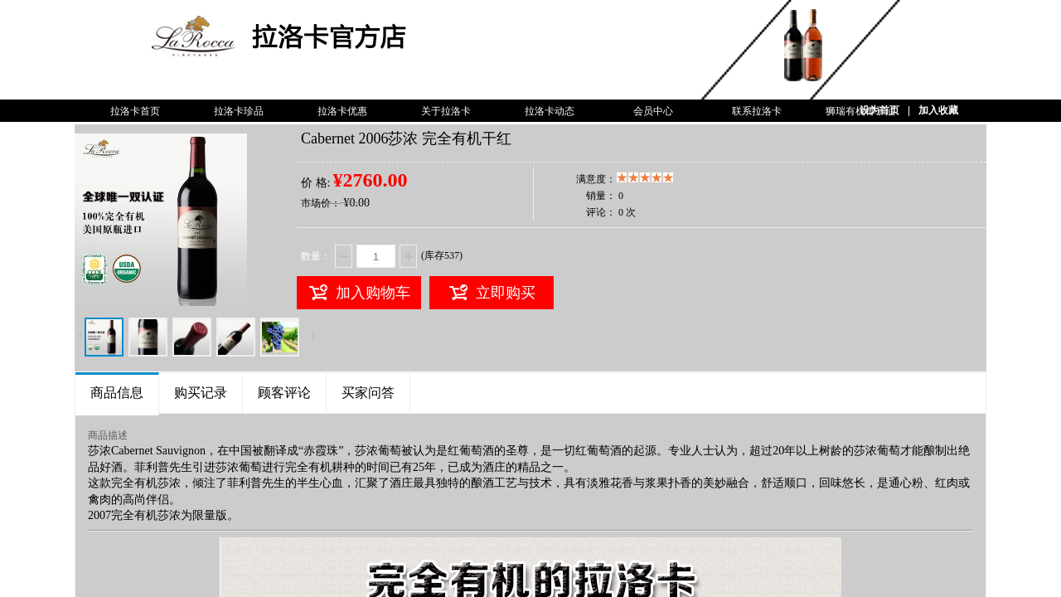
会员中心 (653, 111)
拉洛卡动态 (549, 111)
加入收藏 (938, 110)
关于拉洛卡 (446, 111)
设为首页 (879, 110)
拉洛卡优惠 (342, 111)
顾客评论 (284, 393)
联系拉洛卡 (757, 111)
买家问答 (368, 393)
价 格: (315, 183)
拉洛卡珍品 (239, 111)
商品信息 (116, 393)
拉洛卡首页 (135, 111)
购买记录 (200, 393)
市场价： (321, 203)
